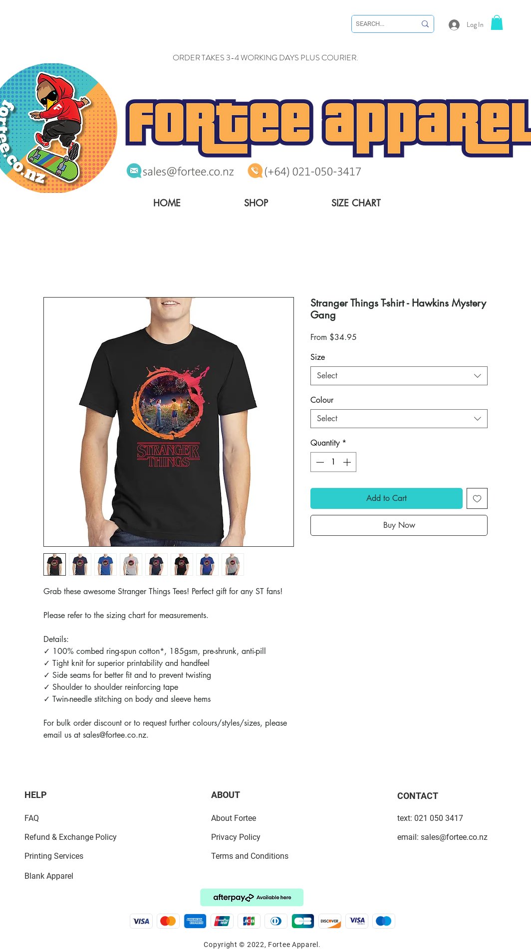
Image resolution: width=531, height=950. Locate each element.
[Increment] (348, 462)
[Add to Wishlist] (477, 498)
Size (317, 357)
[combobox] (399, 375)
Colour (321, 400)
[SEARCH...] (378, 23)
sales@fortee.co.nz (454, 837)
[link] (497, 22)
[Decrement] (319, 462)
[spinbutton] (333, 462)
